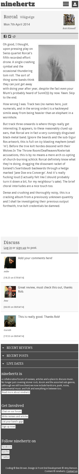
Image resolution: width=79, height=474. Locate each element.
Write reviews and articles (15, 416)
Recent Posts (17, 355)
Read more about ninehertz (16, 392)
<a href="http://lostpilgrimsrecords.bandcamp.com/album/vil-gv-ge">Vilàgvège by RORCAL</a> (39, 221)
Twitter (9, 36)
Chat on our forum (11, 411)
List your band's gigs (12, 421)
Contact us (72, 471)
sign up (21, 248)
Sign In (75, 4)
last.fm (5, 452)
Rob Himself (69, 22)
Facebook (5, 36)
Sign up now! (8, 426)
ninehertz (18, 4)
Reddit (14, 36)
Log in (8, 248)
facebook (7, 447)
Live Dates (15, 363)
